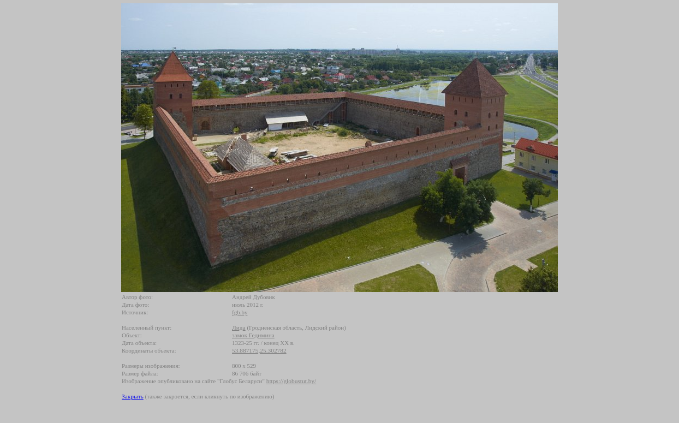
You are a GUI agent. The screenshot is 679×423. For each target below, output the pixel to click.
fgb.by (239, 312)
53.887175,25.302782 (259, 350)
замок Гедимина (253, 335)
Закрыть (133, 396)
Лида (239, 327)
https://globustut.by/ (291, 381)
